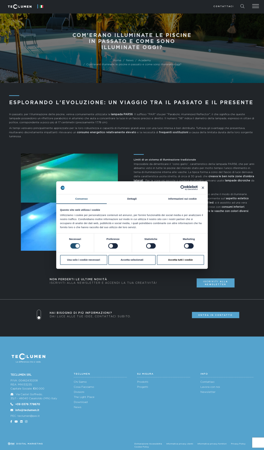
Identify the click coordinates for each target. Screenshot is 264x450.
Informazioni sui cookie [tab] (182, 198)
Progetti (142, 386)
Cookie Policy (141, 447)
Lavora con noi (210, 386)
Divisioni (79, 391)
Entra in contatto (216, 315)
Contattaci (223, 6)
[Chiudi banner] (203, 187)
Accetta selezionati (132, 259)
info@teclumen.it (27, 410)
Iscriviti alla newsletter (215, 282)
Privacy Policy (238, 444)
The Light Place (84, 397)
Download (81, 402)
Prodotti (142, 381)
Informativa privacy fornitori (212, 444)
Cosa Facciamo (84, 386)
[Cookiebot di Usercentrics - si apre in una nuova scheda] (183, 187)
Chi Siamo (80, 381)
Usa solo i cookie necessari (83, 259)
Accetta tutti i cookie (180, 259)
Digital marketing (25, 444)
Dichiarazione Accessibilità (148, 444)
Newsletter (208, 391)
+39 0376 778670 (27, 404)
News (77, 407)
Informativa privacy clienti (179, 444)
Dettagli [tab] (132, 198)
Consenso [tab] (81, 198)
